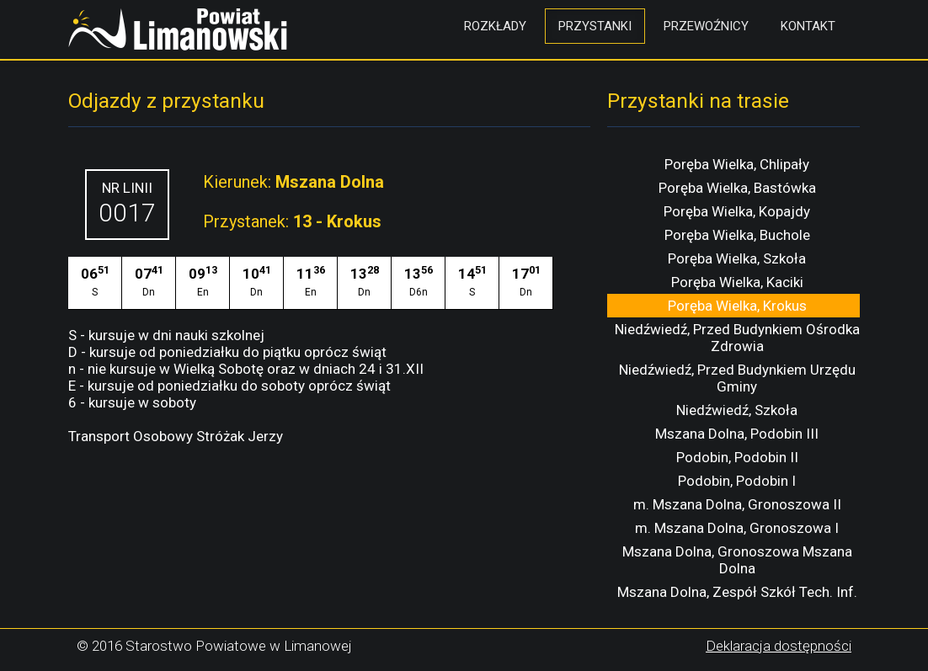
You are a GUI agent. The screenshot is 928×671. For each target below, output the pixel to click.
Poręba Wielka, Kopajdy (737, 211)
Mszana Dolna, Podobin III (737, 433)
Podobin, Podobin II (737, 457)
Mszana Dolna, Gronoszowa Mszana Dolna (737, 560)
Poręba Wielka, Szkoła (737, 258)
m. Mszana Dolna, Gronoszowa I (737, 527)
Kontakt (808, 26)
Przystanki (595, 26)
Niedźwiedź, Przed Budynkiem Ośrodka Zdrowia (737, 337)
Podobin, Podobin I (737, 480)
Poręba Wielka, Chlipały (736, 164)
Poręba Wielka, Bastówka (737, 187)
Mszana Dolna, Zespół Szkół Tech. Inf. (737, 591)
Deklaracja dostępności (778, 645)
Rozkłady (495, 26)
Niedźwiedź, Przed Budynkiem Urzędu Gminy (737, 378)
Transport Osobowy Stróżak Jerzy (175, 436)
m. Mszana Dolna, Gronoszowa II (737, 504)
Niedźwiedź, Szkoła (736, 410)
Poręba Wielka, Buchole (737, 234)
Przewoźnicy (706, 26)
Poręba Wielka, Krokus (737, 305)
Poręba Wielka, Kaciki (737, 282)
